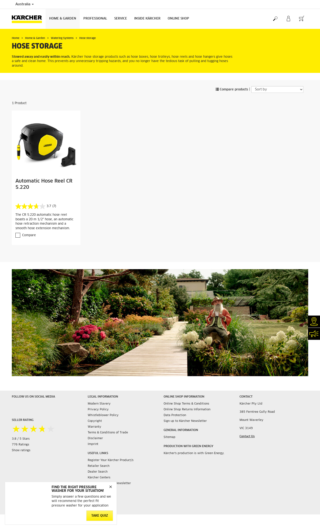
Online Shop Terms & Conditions (186, 403)
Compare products (232, 89)
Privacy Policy (98, 409)
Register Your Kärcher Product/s (110, 460)
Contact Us (247, 436)
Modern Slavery (99, 403)
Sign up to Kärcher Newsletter (185, 421)
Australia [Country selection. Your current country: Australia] (24, 4)
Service (120, 18)
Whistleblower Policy (103, 415)
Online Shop (178, 18)
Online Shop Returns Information (187, 409)
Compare (29, 235)
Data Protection (175, 415)
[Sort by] (277, 89)
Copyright (95, 421)
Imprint (93, 444)
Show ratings (21, 450)
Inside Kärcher (147, 18)
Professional (95, 18)
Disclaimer (95, 438)
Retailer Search (99, 466)
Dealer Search (98, 471)
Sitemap (169, 437)
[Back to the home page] (29, 19)
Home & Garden (62, 18)
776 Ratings (20, 444)
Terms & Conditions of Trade (108, 432)
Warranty (94, 426)
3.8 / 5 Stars (21, 438)
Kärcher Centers (99, 477)
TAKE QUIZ (99, 515)
